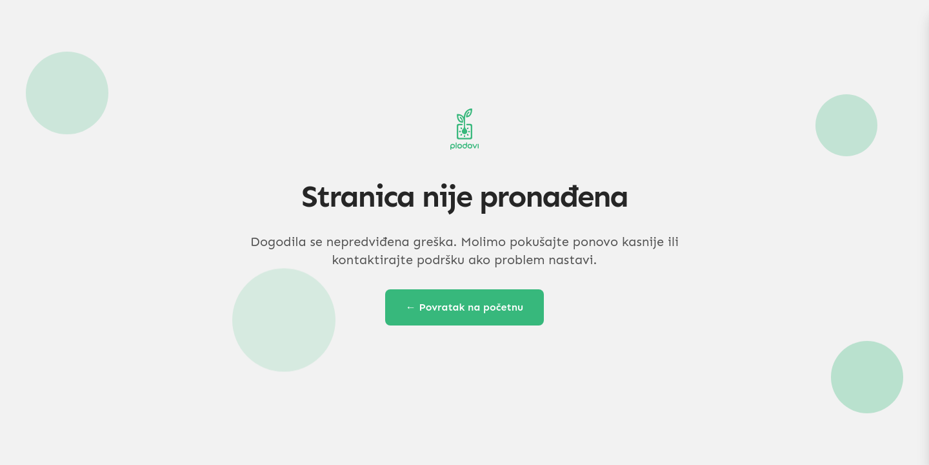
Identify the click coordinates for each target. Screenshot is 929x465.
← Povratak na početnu (465, 307)
